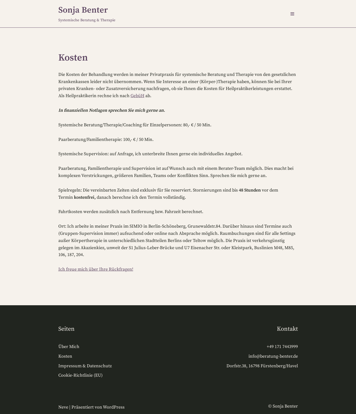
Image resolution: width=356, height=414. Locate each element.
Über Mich (68, 346)
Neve (63, 407)
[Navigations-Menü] (292, 14)
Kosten (65, 356)
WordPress (114, 407)
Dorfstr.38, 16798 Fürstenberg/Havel (262, 366)
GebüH (137, 96)
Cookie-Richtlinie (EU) (80, 375)
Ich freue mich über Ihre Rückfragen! (95, 269)
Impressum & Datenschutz (85, 366)
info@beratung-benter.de (273, 356)
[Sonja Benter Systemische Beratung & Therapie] (86, 13)
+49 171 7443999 (282, 346)
